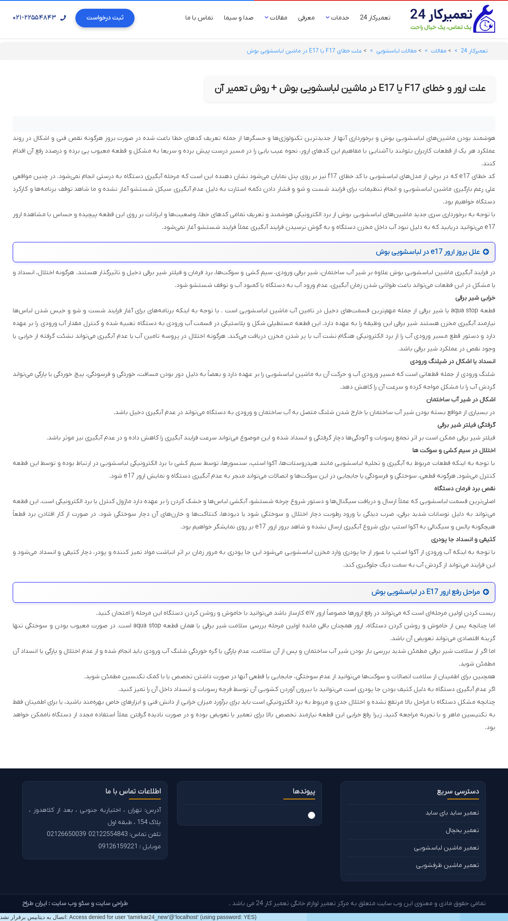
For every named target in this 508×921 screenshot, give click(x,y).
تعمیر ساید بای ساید (452, 813)
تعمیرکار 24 (375, 18)
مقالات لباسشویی (396, 51)
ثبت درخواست (105, 18)
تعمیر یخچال (462, 830)
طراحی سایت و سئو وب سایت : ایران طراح (75, 903)
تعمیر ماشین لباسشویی (446, 848)
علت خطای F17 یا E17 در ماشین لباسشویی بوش (304, 51)
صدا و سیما (239, 18)
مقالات (275, 18)
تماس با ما (199, 18)
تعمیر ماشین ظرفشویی (447, 865)
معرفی (306, 18)
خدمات (337, 18)
